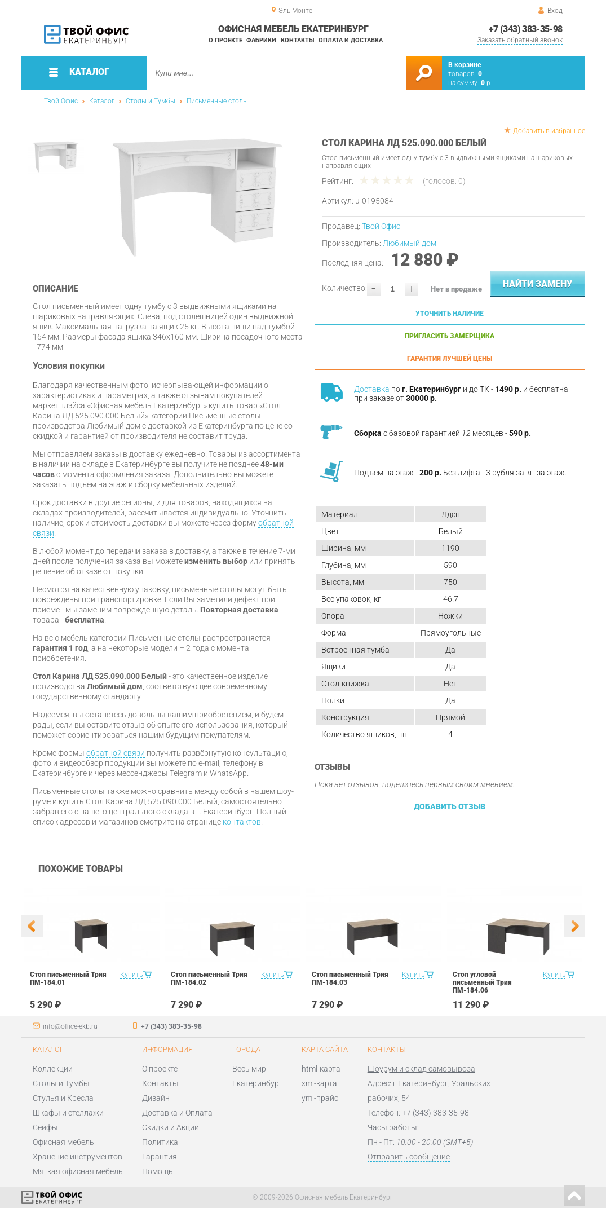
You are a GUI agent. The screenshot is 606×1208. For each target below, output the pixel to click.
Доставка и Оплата (177, 1112)
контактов (242, 821)
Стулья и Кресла (63, 1098)
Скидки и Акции (170, 1127)
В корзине (464, 65)
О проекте (225, 40)
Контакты (298, 40)
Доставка (372, 389)
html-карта (321, 1068)
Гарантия (159, 1156)
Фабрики (261, 40)
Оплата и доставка (351, 40)
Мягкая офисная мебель (78, 1171)
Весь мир (249, 1068)
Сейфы (45, 1127)
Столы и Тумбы (150, 101)
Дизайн (156, 1098)
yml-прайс (320, 1098)
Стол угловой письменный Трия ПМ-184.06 (482, 982)
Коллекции (53, 1068)
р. (486, 83)
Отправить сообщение (409, 1156)
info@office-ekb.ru (70, 1026)
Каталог (101, 101)
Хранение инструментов (77, 1156)
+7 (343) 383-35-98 (525, 29)
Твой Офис (61, 101)
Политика (160, 1142)
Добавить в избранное (549, 131)
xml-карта (319, 1083)
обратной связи (115, 752)
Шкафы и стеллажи (68, 1112)
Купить (131, 974)
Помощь (157, 1171)
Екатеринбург (257, 1083)
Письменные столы (217, 101)
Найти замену (537, 284)
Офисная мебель (63, 1142)
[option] (197, 194)
